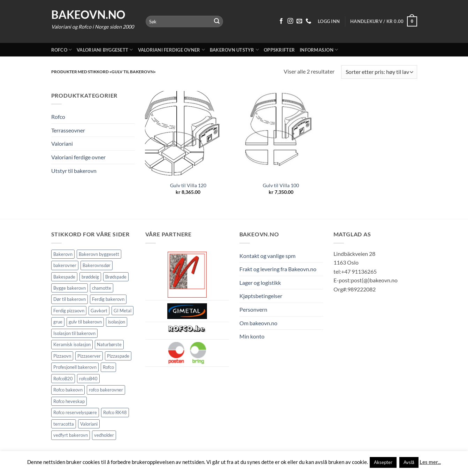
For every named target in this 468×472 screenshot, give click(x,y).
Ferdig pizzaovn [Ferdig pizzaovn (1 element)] (68, 310)
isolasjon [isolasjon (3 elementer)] (116, 322)
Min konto (251, 336)
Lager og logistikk (260, 282)
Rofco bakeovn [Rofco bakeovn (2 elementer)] (68, 390)
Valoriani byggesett (105, 49)
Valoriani (62, 143)
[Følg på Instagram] (290, 21)
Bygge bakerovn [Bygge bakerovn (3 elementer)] (69, 288)
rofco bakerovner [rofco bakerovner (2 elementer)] (106, 390)
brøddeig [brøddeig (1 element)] (90, 277)
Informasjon (319, 49)
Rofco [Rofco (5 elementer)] (108, 367)
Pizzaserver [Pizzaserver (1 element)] (89, 356)
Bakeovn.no (88, 14)
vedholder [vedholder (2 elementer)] (104, 435)
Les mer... (430, 462)
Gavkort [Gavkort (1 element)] (99, 310)
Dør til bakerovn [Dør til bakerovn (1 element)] (69, 299)
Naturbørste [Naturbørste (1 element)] (109, 344)
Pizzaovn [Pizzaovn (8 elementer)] (62, 356)
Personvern (253, 309)
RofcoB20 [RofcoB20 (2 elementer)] (63, 378)
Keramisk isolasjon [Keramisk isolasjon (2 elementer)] (72, 344)
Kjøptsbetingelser (260, 295)
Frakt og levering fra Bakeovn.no (277, 269)
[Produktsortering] (379, 72)
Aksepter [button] (383, 462)
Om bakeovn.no (258, 323)
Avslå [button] (409, 462)
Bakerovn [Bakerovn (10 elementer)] (62, 254)
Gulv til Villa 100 (281, 185)
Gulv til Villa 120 (188, 185)
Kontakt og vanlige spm (267, 255)
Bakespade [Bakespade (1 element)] (64, 277)
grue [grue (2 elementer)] (57, 322)
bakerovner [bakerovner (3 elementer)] (64, 265)
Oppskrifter (279, 50)
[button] (383, 21)
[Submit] (217, 22)
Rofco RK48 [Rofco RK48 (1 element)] (115, 412)
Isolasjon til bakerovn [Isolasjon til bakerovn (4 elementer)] (74, 333)
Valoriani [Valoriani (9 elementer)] (89, 424)
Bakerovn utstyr (234, 49)
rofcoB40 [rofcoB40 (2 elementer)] (88, 378)
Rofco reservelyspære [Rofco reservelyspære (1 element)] (75, 412)
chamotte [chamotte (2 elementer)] (101, 288)
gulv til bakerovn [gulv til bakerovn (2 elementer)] (85, 322)
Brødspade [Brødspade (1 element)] (115, 277)
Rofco (61, 49)
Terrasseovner (68, 130)
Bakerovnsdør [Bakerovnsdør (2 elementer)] (96, 265)
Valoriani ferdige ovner (171, 49)
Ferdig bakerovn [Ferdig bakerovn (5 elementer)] (108, 299)
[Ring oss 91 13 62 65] (308, 21)
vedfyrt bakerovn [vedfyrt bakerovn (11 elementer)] (70, 435)
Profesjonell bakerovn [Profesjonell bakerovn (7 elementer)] (75, 367)
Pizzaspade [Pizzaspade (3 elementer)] (118, 356)
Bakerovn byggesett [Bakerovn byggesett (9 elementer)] (99, 254)
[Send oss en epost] (299, 21)
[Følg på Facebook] (281, 21)
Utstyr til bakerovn (74, 170)
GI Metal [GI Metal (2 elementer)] (122, 310)
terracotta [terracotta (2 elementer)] (63, 424)
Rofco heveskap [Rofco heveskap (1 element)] (69, 401)
